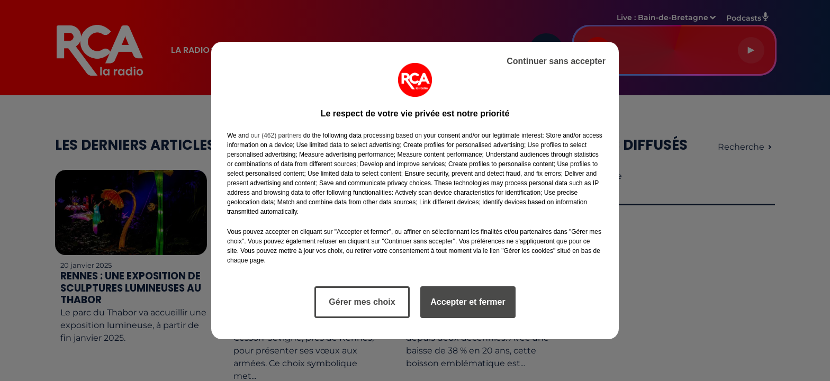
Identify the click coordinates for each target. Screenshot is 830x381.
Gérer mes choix (362, 301)
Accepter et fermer (467, 301)
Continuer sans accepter (556, 61)
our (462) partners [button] (275, 135)
